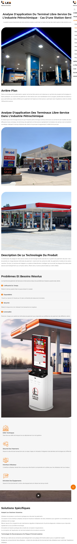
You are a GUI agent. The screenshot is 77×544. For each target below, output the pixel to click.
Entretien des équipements (12, 481)
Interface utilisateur (9, 465)
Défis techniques (8, 433)
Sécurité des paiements (11, 449)
